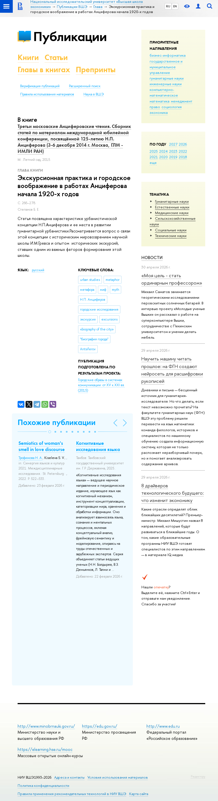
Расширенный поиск (84, 86)
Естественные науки (172, 207)
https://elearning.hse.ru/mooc (45, 749)
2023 (173, 151)
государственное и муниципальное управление (166, 67)
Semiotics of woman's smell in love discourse (41, 446)
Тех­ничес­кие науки (170, 235)
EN (175, 6)
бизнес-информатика (168, 55)
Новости (152, 257)
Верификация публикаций (40, 86)
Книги (28, 57)
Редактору (198, 776)
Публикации (70, 36)
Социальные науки (170, 229)
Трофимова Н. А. (30, 458)
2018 (183, 156)
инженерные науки (166, 83)
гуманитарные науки (167, 78)
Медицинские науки (171, 212)
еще (153, 162)
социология (172, 106)
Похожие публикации (57, 422)
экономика (159, 112)
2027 (173, 144)
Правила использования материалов (47, 94)
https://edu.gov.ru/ (99, 726)
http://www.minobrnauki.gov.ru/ (46, 726)
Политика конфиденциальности (43, 785)
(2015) (101, 385)
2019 (173, 156)
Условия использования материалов (117, 777)
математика (159, 101)
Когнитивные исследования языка (98, 446)
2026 (183, 144)
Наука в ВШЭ (93, 94)
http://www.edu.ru (163, 726)
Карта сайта (138, 793)
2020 (163, 156)
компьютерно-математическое (164, 92)
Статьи (56, 57)
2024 (163, 151)
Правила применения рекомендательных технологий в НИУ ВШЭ (72, 793)
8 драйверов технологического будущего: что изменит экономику (172, 493)
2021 (154, 156)
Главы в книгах (44, 69)
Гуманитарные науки (172, 201)
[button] (50, 432)
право (155, 106)
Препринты (96, 69)
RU (168, 6)
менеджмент (181, 101)
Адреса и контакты (69, 777)
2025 (154, 151)
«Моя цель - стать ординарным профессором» (171, 279)
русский (38, 270)
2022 (183, 151)
